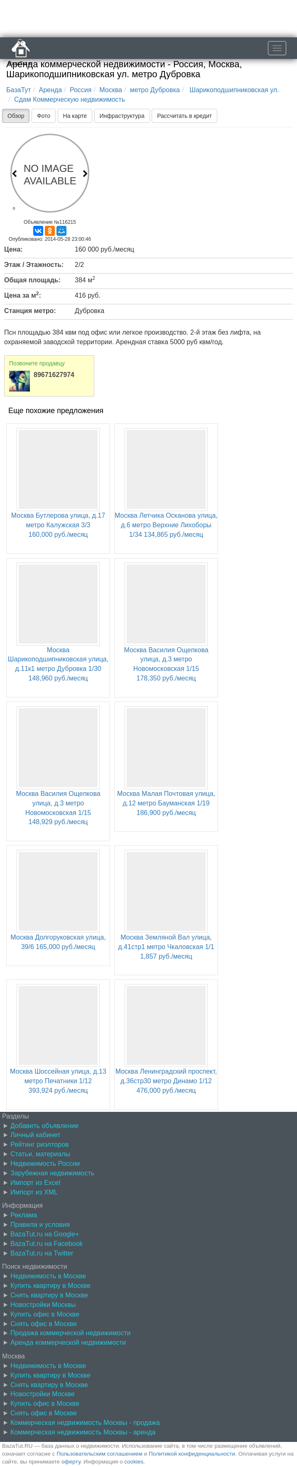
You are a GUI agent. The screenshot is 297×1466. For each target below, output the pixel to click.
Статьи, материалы (40, 1154)
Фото (43, 116)
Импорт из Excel (35, 1182)
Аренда (50, 89)
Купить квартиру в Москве (50, 1285)
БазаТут (18, 89)
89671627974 (54, 374)
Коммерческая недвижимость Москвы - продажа (85, 1422)
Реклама (23, 1215)
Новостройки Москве (42, 1393)
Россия (80, 89)
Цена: (13, 249)
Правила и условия (40, 1224)
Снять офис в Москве (43, 1323)
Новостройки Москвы (43, 1304)
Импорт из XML (34, 1192)
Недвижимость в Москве (48, 1276)
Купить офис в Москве (44, 1314)
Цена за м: (22, 295)
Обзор (15, 116)
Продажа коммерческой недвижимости (70, 1332)
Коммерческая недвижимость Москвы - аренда (82, 1432)
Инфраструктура (122, 116)
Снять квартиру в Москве (49, 1295)
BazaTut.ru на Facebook (46, 1243)
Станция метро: (30, 310)
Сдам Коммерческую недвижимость (69, 99)
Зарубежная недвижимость (52, 1173)
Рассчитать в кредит (184, 116)
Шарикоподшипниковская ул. (233, 89)
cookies (133, 1462)
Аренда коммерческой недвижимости (68, 1342)
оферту (70, 1462)
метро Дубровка (155, 89)
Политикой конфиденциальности (192, 1454)
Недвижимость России (45, 1163)
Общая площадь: (32, 280)
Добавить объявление (44, 1125)
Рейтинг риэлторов (39, 1144)
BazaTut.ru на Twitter (41, 1253)
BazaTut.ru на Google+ (44, 1234)
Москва (110, 89)
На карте (75, 116)
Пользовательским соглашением (99, 1454)
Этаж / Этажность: (34, 264)
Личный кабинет (35, 1134)
